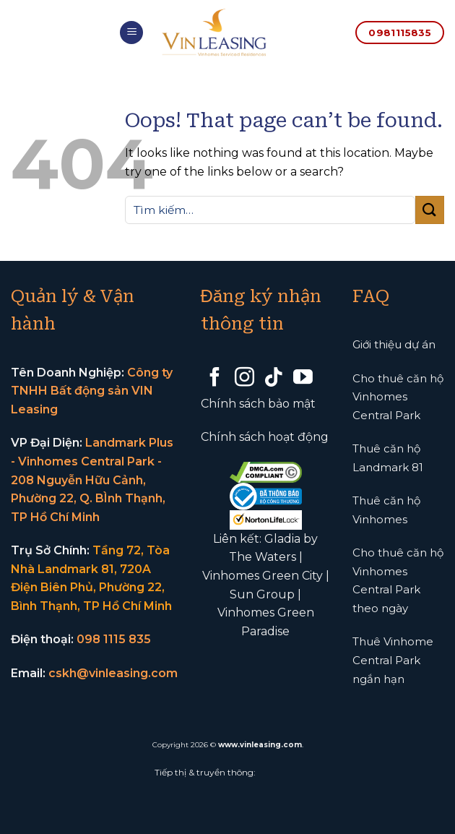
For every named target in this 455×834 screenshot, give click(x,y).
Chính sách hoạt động (265, 437)
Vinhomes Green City (262, 575)
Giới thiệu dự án (394, 344)
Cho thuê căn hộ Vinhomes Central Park (397, 396)
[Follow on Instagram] (244, 379)
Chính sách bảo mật (258, 403)
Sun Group (262, 594)
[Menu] (131, 33)
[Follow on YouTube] (303, 379)
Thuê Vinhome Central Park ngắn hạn (392, 660)
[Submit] (429, 210)
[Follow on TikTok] (273, 379)
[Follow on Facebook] (215, 379)
